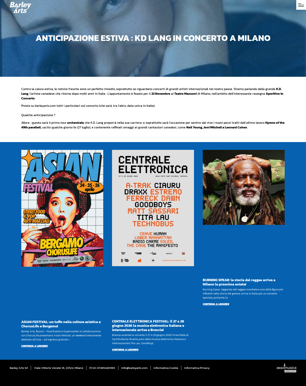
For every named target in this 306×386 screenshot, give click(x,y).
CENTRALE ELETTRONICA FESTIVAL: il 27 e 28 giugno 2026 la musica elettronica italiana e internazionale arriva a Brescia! (148, 325)
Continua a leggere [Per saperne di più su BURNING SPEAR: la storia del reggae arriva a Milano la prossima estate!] (216, 304)
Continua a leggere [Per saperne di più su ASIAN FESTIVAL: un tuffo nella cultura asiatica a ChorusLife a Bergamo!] (34, 346)
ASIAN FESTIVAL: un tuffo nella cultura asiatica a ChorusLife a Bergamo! (61, 324)
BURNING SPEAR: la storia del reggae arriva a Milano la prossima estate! (239, 282)
